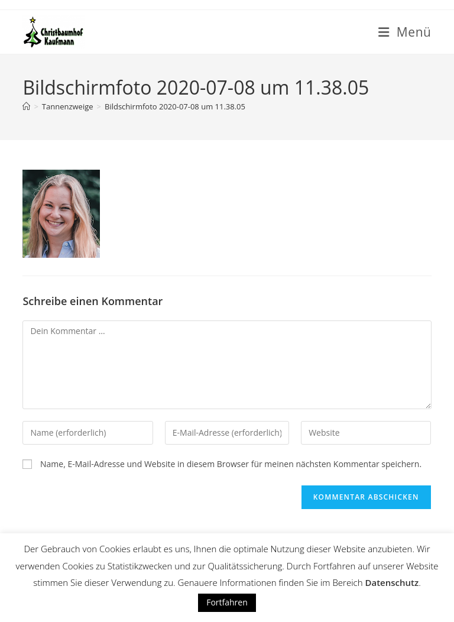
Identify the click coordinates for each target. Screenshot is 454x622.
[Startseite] (26, 106)
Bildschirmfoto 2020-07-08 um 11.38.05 (175, 106)
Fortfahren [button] (227, 602)
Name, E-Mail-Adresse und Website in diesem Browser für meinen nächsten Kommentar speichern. (230, 463)
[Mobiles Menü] (405, 32)
